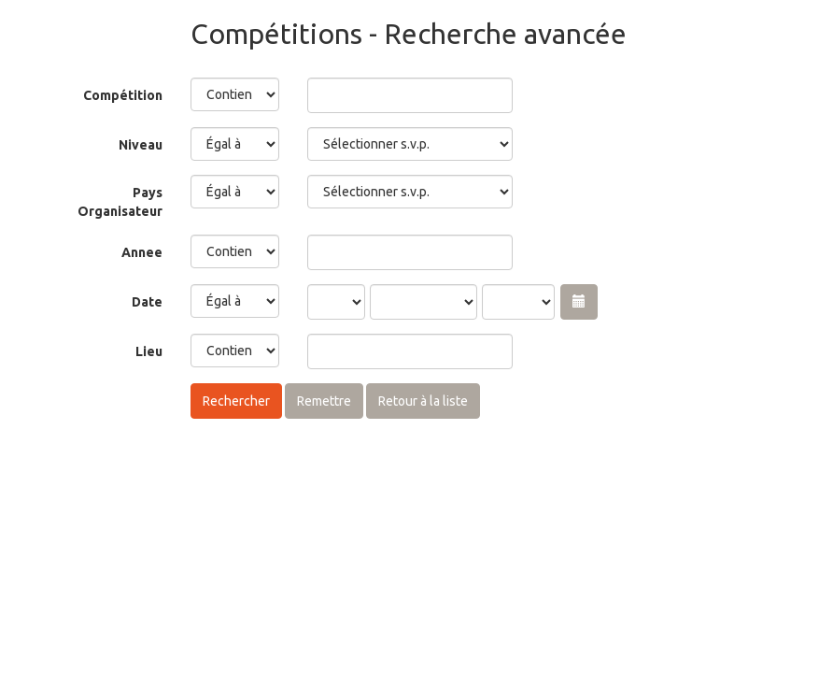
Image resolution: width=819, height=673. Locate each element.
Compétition (122, 95)
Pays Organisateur (120, 202)
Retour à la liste (423, 401)
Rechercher (236, 401)
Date (147, 301)
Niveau (140, 144)
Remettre (324, 401)
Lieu (148, 351)
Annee (141, 252)
